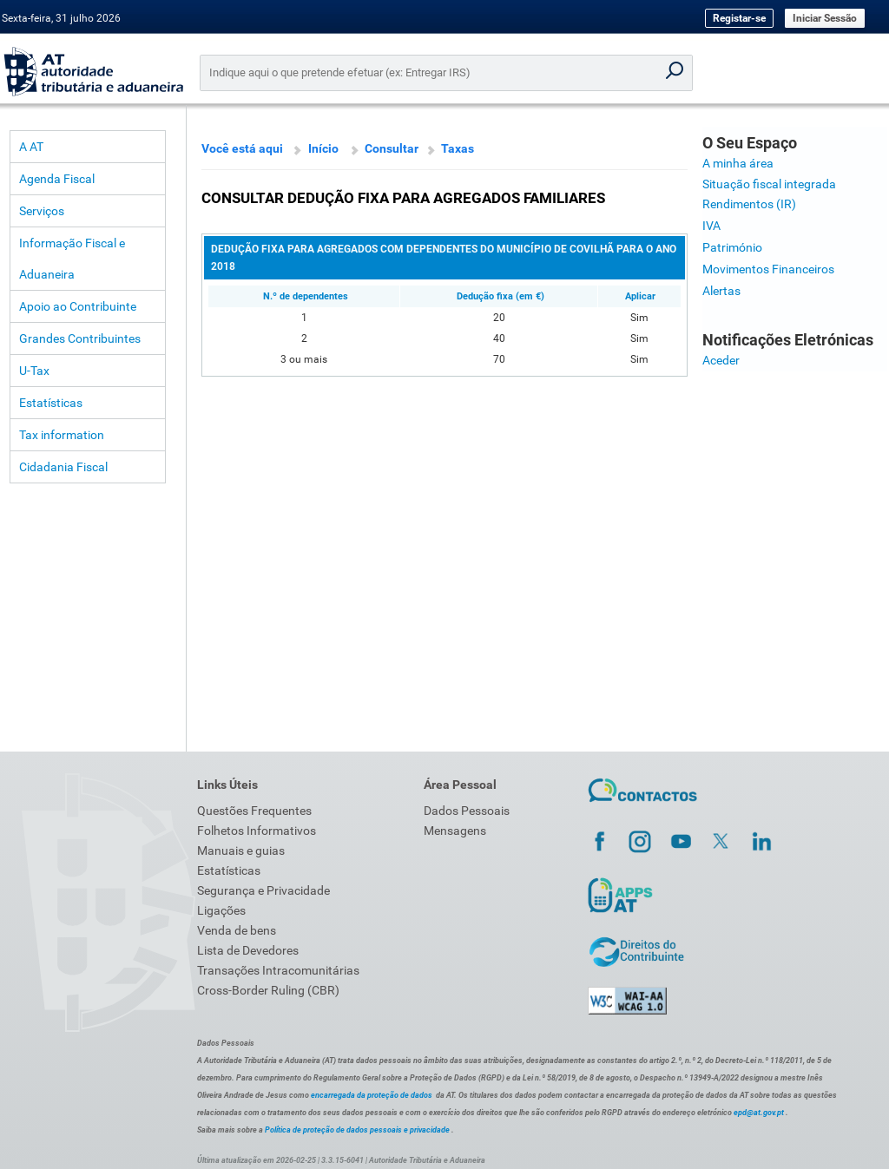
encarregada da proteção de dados (371, 1095)
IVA (711, 226)
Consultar (391, 148)
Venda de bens (236, 930)
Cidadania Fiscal (63, 467)
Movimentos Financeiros (768, 269)
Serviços (41, 211)
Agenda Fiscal (57, 179)
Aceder (721, 360)
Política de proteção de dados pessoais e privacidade (357, 1130)
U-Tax (34, 371)
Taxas (457, 148)
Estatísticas (50, 403)
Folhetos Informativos (256, 830)
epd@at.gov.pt (759, 1112)
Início (323, 148)
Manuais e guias (241, 850)
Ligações (221, 910)
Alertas (721, 291)
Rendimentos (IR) (749, 204)
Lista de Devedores (248, 950)
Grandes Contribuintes (80, 338)
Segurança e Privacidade (263, 890)
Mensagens (455, 830)
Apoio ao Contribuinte (77, 306)
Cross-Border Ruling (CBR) (268, 990)
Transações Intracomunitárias (278, 970)
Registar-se (739, 18)
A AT (31, 147)
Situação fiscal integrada (769, 184)
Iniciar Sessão (825, 18)
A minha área (738, 163)
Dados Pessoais (467, 811)
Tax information (61, 435)
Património (732, 247)
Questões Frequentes (254, 811)
